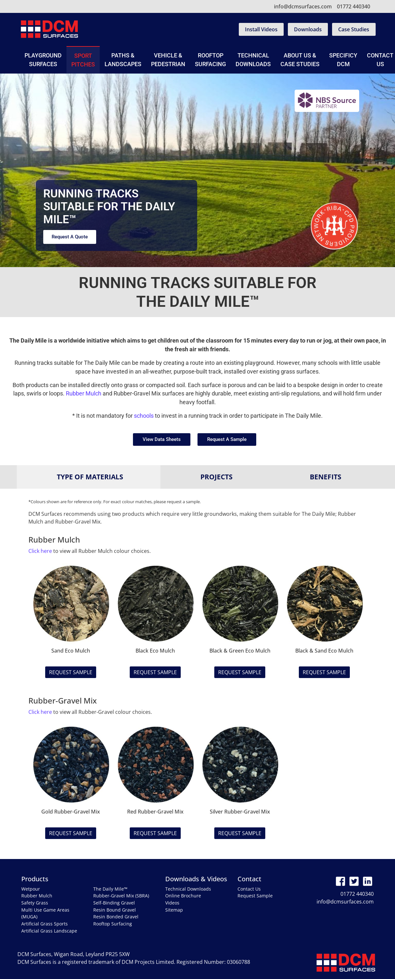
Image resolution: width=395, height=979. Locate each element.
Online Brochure (183, 896)
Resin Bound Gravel (114, 910)
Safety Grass (34, 903)
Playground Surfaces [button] (43, 59)
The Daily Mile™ (110, 889)
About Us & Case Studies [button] (299, 59)
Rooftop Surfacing (210, 59)
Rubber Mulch (83, 393)
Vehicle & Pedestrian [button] (168, 59)
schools (144, 416)
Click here (40, 550)
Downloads (308, 29)
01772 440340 (353, 6)
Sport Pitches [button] (83, 60)
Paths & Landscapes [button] (123, 59)
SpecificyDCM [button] (343, 59)
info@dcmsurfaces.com (303, 6)
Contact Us (249, 889)
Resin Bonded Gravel (115, 917)
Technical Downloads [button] (253, 59)
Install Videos (261, 29)
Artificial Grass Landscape (49, 931)
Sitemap (174, 910)
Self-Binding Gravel (114, 903)
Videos (172, 903)
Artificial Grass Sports (44, 924)
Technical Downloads (188, 889)
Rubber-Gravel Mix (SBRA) (121, 896)
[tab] (88, 477)
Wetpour (30, 889)
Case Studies (353, 29)
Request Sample (70, 672)
